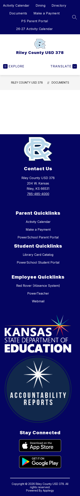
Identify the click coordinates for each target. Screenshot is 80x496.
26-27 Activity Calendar (34, 29)
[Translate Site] (63, 66)
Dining (40, 5)
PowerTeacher (38, 293)
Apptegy (48, 490)
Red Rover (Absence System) (38, 286)
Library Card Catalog (38, 255)
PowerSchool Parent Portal (38, 237)
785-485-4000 (38, 194)
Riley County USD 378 (27, 82)
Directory (59, 5)
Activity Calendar (16, 5)
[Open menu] (13, 66)
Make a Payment (46, 13)
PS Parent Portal (34, 21)
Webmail (38, 301)
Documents (18, 13)
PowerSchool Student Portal (38, 262)
